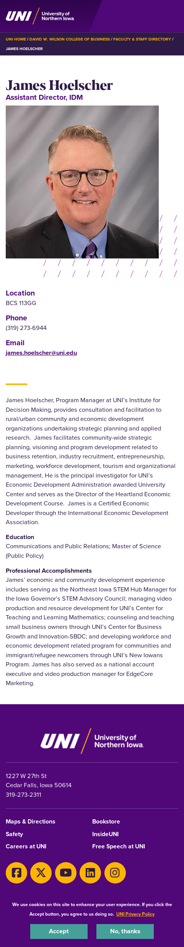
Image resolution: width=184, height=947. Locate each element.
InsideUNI (105, 834)
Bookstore (106, 822)
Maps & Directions (30, 822)
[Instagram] (115, 873)
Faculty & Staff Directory (142, 39)
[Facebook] (16, 873)
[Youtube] (66, 873)
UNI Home (16, 39)
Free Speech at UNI (118, 847)
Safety (14, 834)
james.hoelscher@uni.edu (41, 352)
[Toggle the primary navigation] (172, 16)
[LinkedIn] (90, 873)
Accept (59, 931)
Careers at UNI (26, 847)
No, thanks (125, 931)
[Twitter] (41, 873)
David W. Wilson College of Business (69, 39)
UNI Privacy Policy (135, 914)
